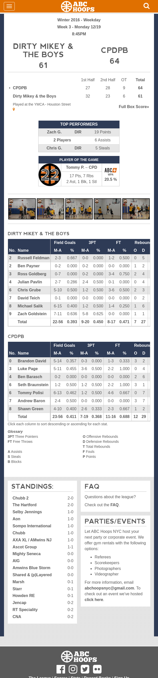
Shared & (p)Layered (32, 575)
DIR (78, 132)
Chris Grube (29, 290)
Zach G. (54, 132)
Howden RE (23, 596)
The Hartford (24, 505)
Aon (16, 519)
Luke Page (28, 369)
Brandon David (32, 361)
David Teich (29, 298)
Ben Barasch (30, 377)
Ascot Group (24, 547)
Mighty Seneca (26, 554)
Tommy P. (75, 167)
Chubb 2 (20, 498)
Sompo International (31, 526)
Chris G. (54, 148)
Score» (134, 107)
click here (93, 600)
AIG (16, 561)
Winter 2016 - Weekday (79, 20)
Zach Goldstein (32, 314)
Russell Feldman (34, 258)
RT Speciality (25, 610)
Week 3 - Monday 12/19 (79, 27)
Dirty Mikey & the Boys (34, 96)
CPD (93, 167)
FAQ (114, 505)
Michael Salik (30, 306)
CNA (16, 617)
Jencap (19, 603)
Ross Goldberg (32, 274)
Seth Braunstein (33, 385)
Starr (17, 589)
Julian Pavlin (30, 282)
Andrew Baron (31, 401)
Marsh (18, 582)
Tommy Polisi (31, 393)
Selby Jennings (27, 512)
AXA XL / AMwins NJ (32, 540)
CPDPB (20, 88)
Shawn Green (30, 409)
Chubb (18, 533)
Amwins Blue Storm (31, 568)
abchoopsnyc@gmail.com (109, 588)
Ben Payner (29, 266)
